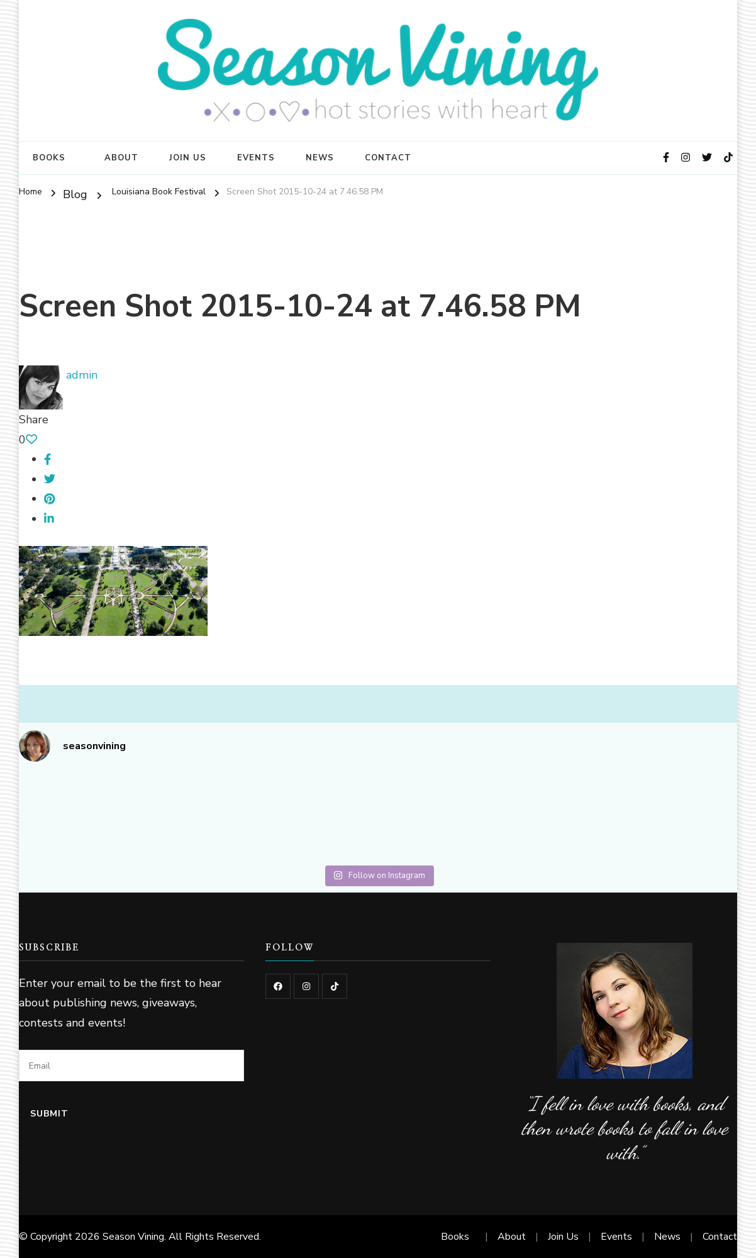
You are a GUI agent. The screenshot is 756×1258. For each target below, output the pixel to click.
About (121, 158)
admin (58, 374)
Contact (388, 158)
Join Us (187, 158)
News (320, 158)
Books (49, 158)
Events (256, 158)
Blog (75, 194)
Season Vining (133, 1237)
